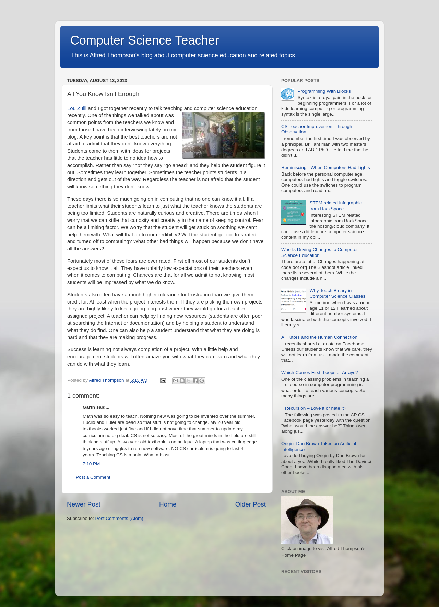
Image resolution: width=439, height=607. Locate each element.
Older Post (250, 504)
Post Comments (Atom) (119, 518)
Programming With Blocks (324, 91)
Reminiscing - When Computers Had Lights (325, 167)
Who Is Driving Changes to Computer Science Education (319, 252)
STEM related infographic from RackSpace (335, 205)
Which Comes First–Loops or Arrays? (319, 372)
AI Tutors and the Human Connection (319, 337)
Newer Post (83, 504)
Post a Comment (93, 477)
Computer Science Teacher (144, 40)
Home (167, 504)
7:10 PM (91, 463)
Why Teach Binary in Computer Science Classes (337, 293)
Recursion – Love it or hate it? (315, 408)
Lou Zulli (76, 108)
